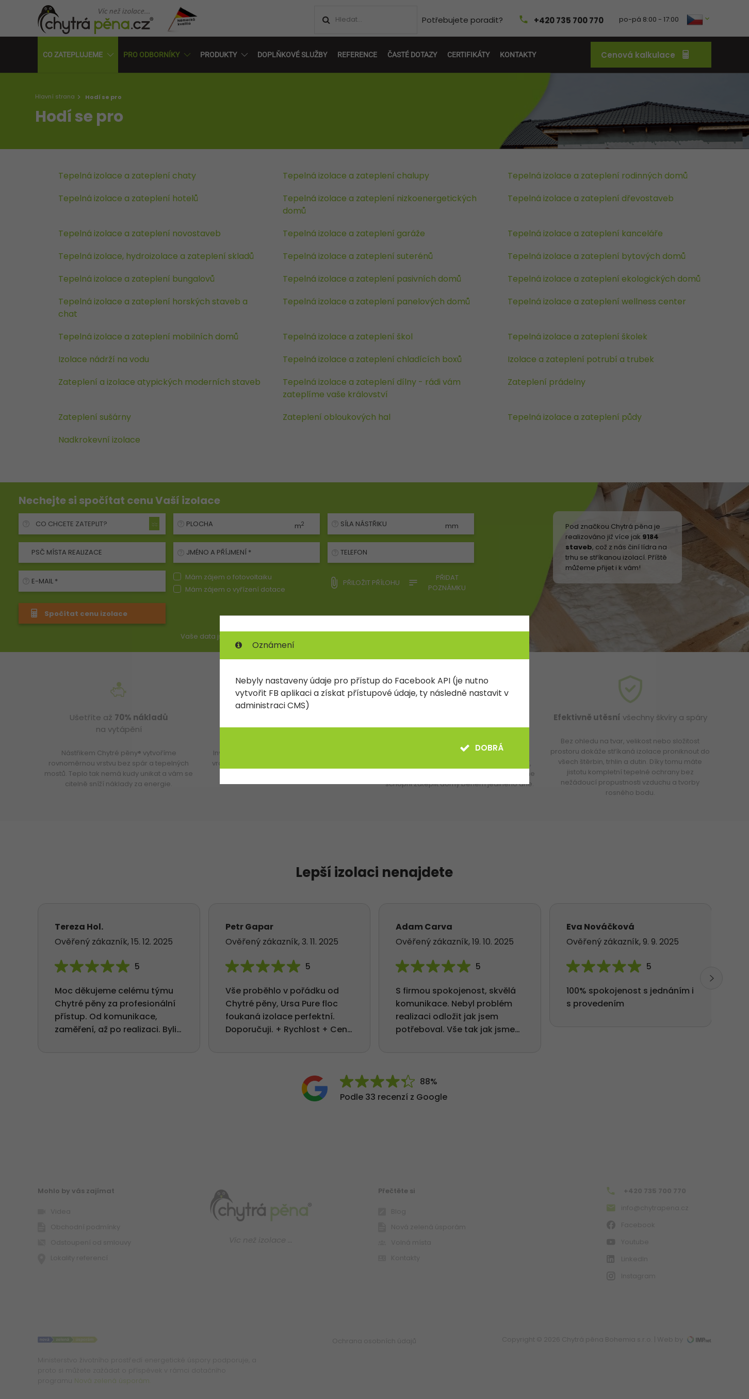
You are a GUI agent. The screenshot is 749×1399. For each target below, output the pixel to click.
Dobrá (481, 747)
